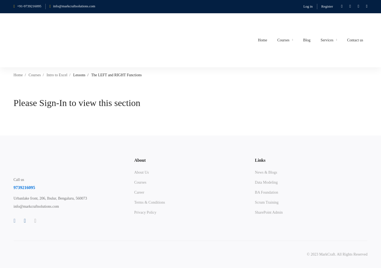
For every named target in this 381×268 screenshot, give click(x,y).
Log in (308, 6)
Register (327, 6)
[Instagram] (35, 221)
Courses (35, 75)
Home (18, 75)
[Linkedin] (24, 221)
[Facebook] (14, 221)
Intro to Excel (56, 75)
